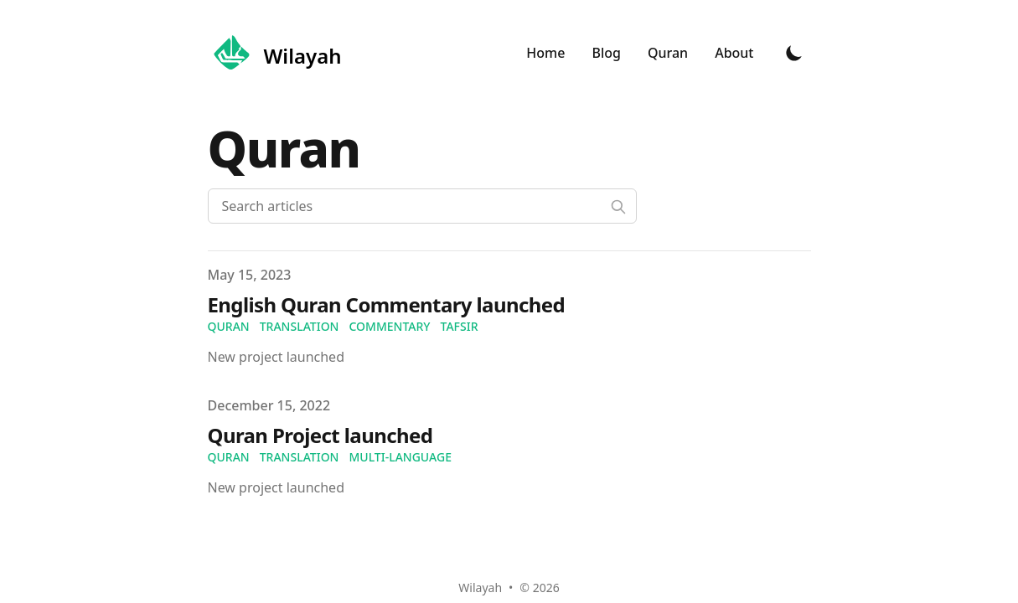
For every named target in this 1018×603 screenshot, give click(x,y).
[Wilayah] (275, 52)
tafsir (459, 326)
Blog (606, 53)
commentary (389, 326)
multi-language (400, 457)
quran (229, 326)
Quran (668, 53)
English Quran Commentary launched (386, 304)
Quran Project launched (320, 435)
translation (299, 326)
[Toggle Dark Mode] (794, 52)
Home (545, 53)
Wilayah (480, 587)
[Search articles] (422, 206)
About (734, 53)
